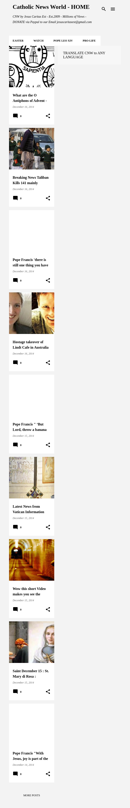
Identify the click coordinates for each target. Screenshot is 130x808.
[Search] (103, 9)
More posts (31, 795)
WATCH (38, 40)
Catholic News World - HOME (51, 7)
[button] (48, 116)
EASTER (18, 40)
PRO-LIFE (89, 40)
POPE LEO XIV (63, 40)
